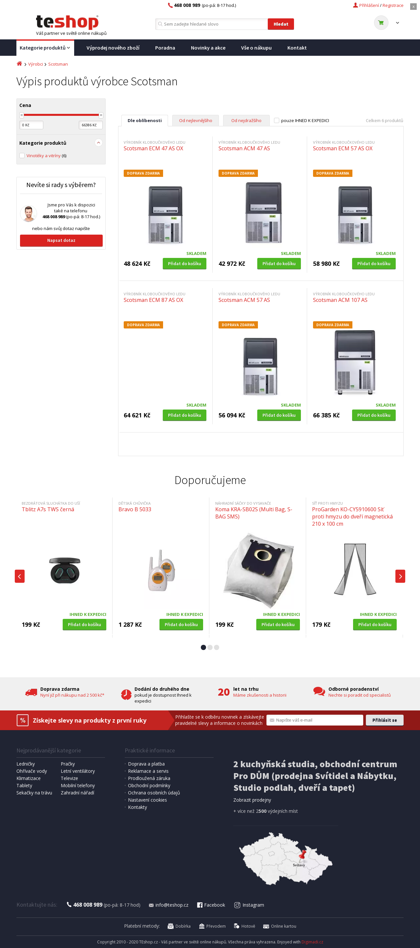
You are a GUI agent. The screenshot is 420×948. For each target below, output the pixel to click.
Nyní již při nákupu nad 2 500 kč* (72, 695)
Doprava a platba (146, 764)
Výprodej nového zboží (113, 47)
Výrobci (35, 64)
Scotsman (58, 64)
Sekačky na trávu (34, 793)
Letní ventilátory (78, 771)
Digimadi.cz (312, 942)
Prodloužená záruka (149, 778)
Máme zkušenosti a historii (259, 695)
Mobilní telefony (78, 785)
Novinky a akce (208, 47)
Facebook (210, 905)
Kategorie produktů (45, 48)
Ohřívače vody (31, 771)
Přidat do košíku (184, 263)
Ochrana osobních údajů (154, 793)
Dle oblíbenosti (145, 120)
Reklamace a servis (148, 771)
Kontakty (137, 807)
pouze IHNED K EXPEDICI (305, 120)
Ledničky (25, 764)
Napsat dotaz (61, 240)
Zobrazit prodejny (252, 800)
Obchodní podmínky (149, 785)
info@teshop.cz (168, 905)
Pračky (68, 764)
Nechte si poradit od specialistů (359, 695)
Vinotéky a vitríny (46, 155)
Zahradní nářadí (77, 793)
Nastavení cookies (147, 800)
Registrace (393, 5)
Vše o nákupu (256, 47)
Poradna (165, 47)
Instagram (249, 905)
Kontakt (297, 47)
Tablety (24, 785)
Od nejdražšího (246, 120)
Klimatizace (28, 778)
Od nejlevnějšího (195, 120)
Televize (69, 778)
